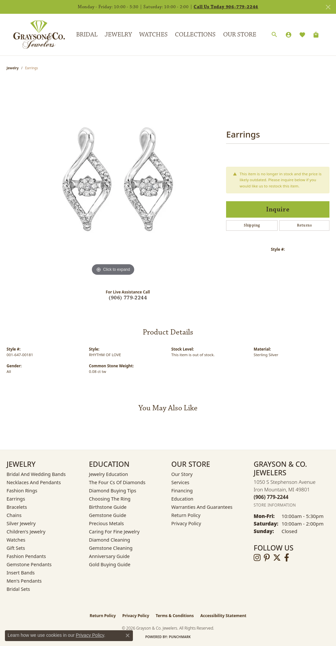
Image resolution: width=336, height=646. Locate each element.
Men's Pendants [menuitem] (24, 581)
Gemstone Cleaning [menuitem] (111, 548)
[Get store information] (275, 505)
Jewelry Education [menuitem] (108, 474)
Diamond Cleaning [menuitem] (109, 540)
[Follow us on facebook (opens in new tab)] (286, 558)
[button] (274, 35)
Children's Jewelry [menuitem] (26, 531)
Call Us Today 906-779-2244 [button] (226, 7)
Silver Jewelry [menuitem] (21, 523)
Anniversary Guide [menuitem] (109, 556)
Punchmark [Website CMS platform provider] (180, 637)
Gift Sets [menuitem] (16, 548)
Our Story (182, 474)
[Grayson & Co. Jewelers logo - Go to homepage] (34, 34)
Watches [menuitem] (16, 540)
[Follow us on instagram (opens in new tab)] (257, 558)
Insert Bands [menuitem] (21, 573)
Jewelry (118, 34)
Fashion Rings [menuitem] (22, 490)
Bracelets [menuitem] (17, 507)
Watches (153, 34)
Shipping (252, 225)
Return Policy (185, 515)
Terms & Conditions (175, 615)
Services (180, 482)
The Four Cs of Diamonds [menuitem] (117, 482)
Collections (195, 34)
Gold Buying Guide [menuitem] (109, 564)
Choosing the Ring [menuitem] (110, 499)
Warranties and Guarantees (201, 507)
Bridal (86, 34)
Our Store (239, 34)
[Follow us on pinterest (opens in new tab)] (267, 558)
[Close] (328, 7)
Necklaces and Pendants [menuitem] (34, 482)
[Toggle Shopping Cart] (316, 34)
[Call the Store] (271, 497)
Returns (304, 225)
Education (182, 499)
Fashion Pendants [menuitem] (26, 556)
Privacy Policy (186, 523)
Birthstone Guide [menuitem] (108, 507)
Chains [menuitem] (14, 515)
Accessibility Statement (223, 615)
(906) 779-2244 (128, 298)
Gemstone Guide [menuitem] (107, 515)
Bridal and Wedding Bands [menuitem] (36, 474)
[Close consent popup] (128, 635)
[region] (113, 178)
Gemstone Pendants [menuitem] (29, 564)
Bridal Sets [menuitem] (18, 589)
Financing (182, 490)
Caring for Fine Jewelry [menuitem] (114, 531)
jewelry (13, 68)
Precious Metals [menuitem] (106, 523)
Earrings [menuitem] (16, 499)
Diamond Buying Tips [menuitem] (112, 490)
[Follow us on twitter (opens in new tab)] (277, 558)
